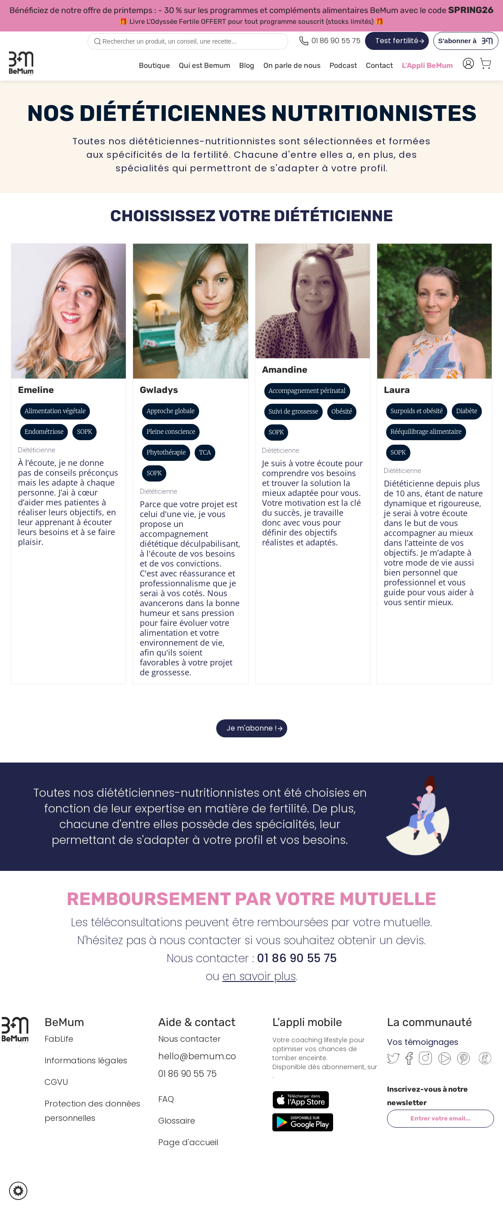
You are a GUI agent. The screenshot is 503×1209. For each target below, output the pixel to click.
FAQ (166, 1099)
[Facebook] (409, 1062)
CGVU (56, 1082)
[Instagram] (425, 1062)
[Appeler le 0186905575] (330, 41)
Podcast (343, 65)
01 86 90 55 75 (187, 1074)
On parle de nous (291, 65)
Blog (246, 65)
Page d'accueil (188, 1142)
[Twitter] (393, 1061)
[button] (18, 1191)
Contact (379, 65)
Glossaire (176, 1120)
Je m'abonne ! (252, 728)
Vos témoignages (422, 1042)
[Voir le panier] (485, 65)
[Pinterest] (463, 1062)
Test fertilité (396, 41)
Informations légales (86, 1060)
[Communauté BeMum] (485, 1065)
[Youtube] (444, 1062)
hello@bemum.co (197, 1056)
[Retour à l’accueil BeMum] (19, 1030)
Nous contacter (189, 1038)
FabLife (59, 1038)
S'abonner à (468, 41)
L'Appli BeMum (427, 65)
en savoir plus (259, 976)
